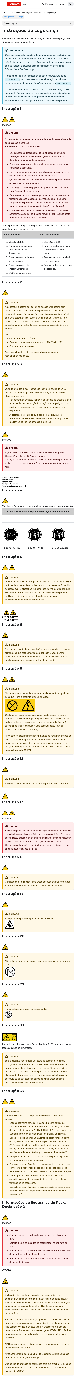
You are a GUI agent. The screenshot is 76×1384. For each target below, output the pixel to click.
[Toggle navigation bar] (4, 4)
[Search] (71, 4)
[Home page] (4, 12)
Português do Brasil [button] (53, 4)
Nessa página (10, 23)
